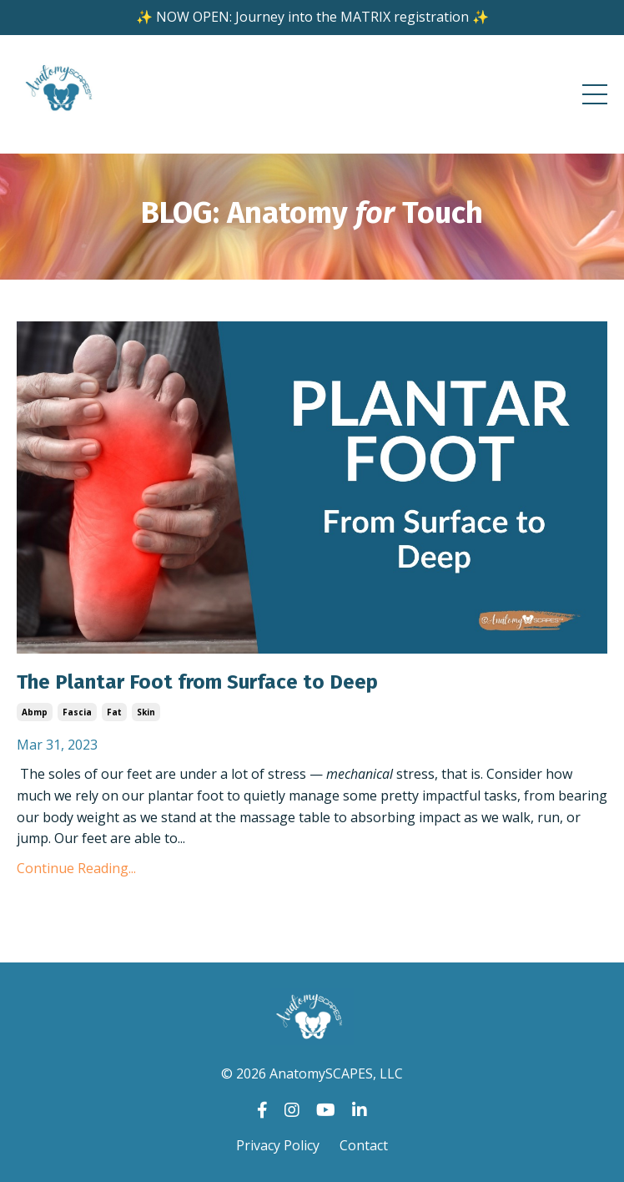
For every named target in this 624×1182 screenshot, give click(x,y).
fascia (77, 712)
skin (146, 712)
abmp (35, 712)
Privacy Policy (278, 1145)
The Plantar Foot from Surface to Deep (197, 682)
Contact (364, 1145)
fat (114, 712)
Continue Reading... (76, 868)
